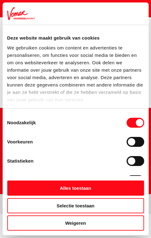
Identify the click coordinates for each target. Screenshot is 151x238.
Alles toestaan (75, 188)
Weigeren (75, 223)
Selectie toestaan (75, 205)
